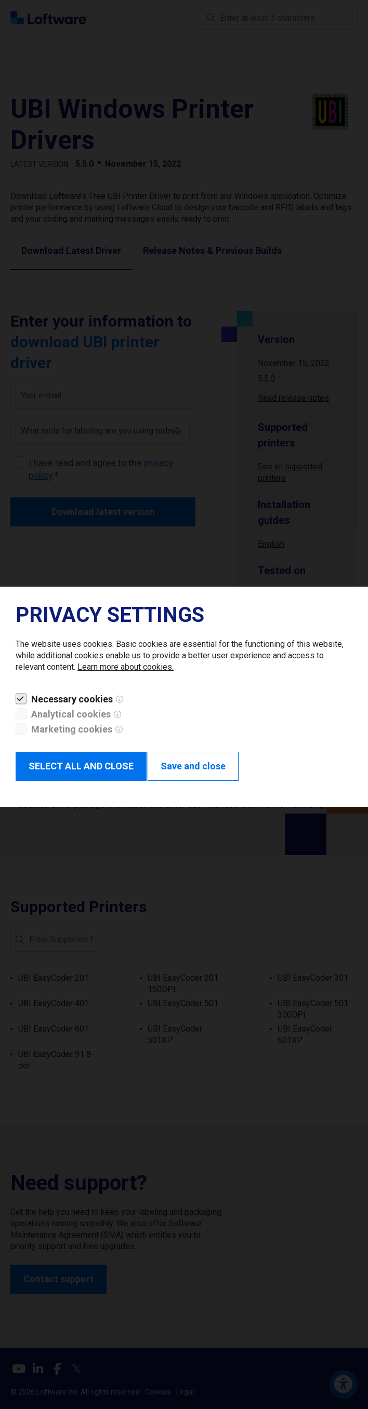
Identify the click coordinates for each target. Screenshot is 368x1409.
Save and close (193, 766)
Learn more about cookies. (125, 667)
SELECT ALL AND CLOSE (81, 766)
